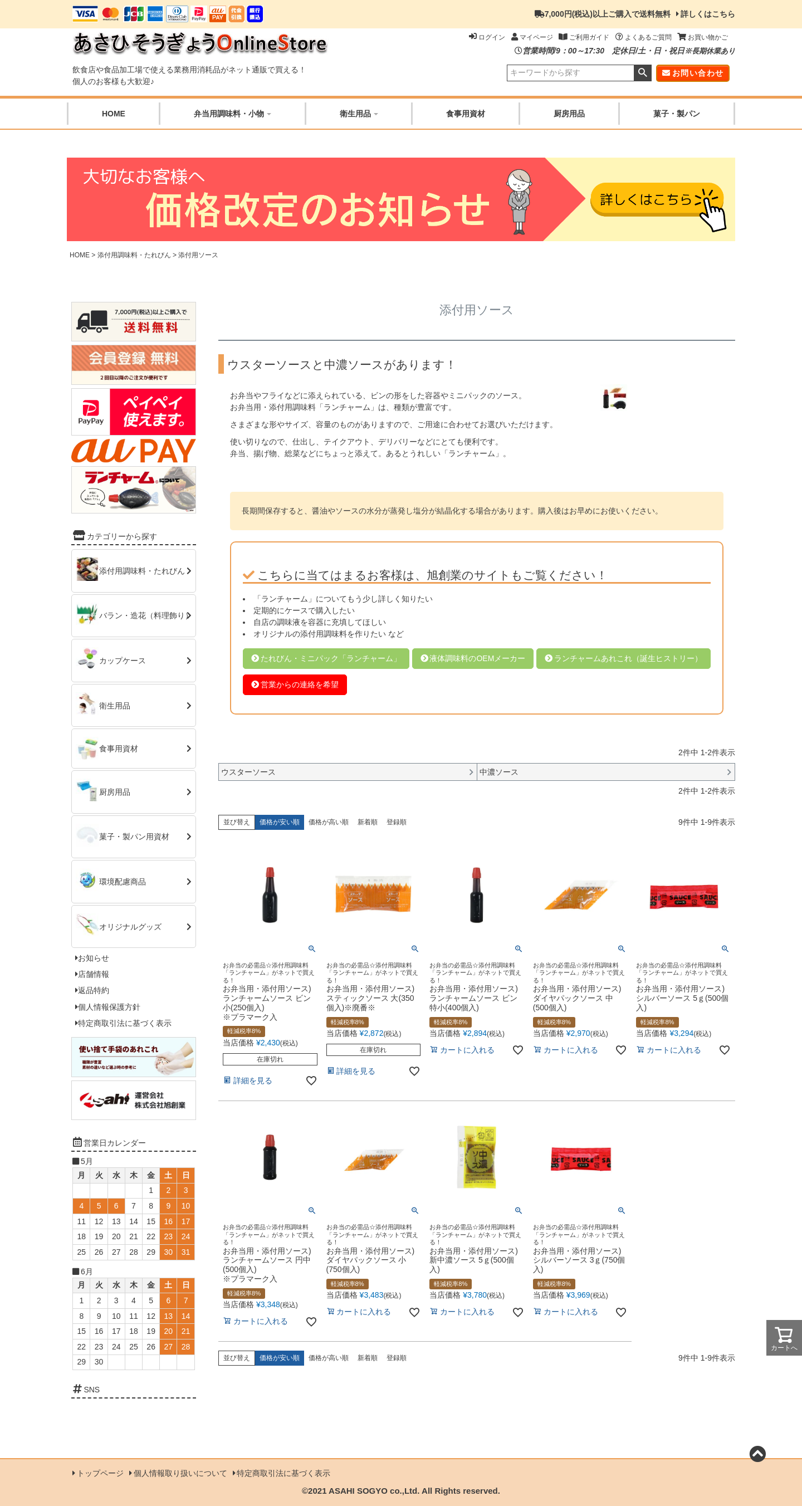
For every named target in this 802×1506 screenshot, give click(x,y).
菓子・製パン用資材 (134, 836)
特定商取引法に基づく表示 (125, 1023)
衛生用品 (359, 113)
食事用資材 (465, 113)
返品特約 (93, 990)
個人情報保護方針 (109, 1007)
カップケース (122, 660)
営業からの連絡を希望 (300, 684)
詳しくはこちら (708, 13)
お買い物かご (702, 37)
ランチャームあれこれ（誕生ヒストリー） (628, 658)
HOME (113, 113)
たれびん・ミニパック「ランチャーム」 (331, 658)
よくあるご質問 (643, 37)
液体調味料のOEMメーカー (477, 658)
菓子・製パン (676, 113)
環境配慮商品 (122, 881)
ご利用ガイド (584, 37)
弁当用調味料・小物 (232, 113)
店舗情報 (93, 974)
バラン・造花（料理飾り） (146, 615)
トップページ (100, 1473)
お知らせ (93, 958)
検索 (642, 73)
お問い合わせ (697, 73)
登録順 (397, 822)
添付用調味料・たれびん (134, 255)
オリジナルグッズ (130, 926)
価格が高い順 (329, 822)
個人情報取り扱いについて (180, 1473)
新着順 (368, 822)
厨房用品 (569, 113)
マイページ (532, 37)
